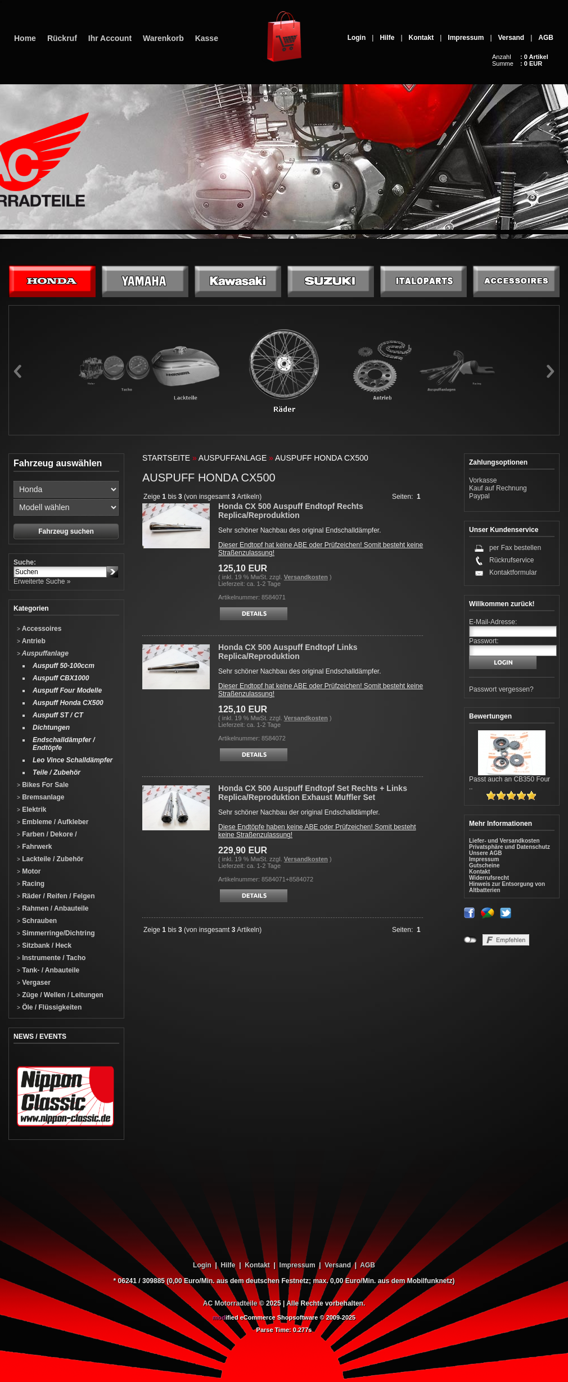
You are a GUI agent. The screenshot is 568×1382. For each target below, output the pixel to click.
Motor (29, 871)
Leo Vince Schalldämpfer (72, 760)
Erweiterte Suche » (41, 581)
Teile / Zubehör (56, 772)
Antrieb (31, 641)
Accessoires (39, 629)
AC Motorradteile (230, 1303)
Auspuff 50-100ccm (63, 666)
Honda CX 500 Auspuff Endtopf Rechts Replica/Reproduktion (290, 511)
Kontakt (421, 38)
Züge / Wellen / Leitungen (60, 995)
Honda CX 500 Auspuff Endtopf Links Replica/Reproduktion (288, 652)
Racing (30, 884)
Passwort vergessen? (501, 689)
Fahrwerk (34, 847)
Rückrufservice (511, 560)
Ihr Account (110, 38)
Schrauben (37, 921)
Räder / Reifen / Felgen (56, 896)
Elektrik (32, 809)
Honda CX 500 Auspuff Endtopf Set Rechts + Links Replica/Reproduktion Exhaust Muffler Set (312, 793)
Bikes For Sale (43, 785)
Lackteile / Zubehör (50, 859)
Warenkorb (163, 38)
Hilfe (387, 38)
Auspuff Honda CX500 (68, 703)
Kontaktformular (513, 572)
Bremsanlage (41, 797)
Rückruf (62, 38)
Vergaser (34, 983)
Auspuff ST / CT (58, 715)
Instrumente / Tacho (51, 958)
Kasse (206, 38)
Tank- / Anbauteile (48, 970)
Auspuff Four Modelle (67, 690)
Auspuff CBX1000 (61, 678)
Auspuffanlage (43, 653)
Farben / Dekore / (47, 834)
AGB (545, 38)
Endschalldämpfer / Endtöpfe (64, 744)
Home (25, 38)
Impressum (466, 38)
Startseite (166, 457)
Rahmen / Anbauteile (52, 908)
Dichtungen (51, 727)
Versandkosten (306, 577)
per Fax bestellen (515, 548)
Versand (511, 38)
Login (357, 38)
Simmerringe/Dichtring (56, 933)
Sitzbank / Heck (44, 945)
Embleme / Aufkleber (52, 822)
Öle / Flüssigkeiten (49, 1007)
